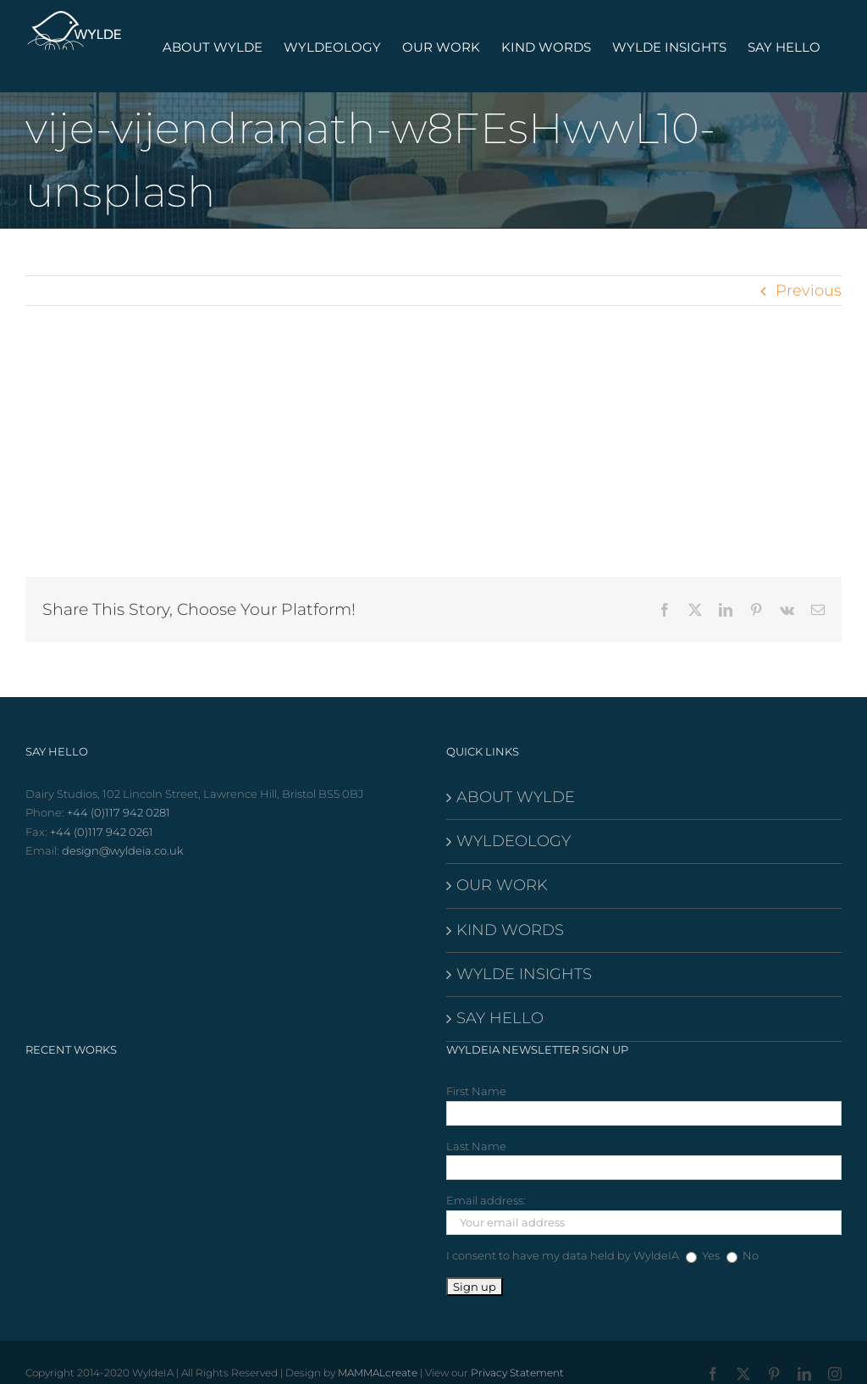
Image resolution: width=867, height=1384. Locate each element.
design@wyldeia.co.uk (123, 850)
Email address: (486, 1200)
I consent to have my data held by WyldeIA (562, 1255)
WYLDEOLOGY (513, 841)
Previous (809, 290)
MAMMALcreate (377, 1372)
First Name (476, 1091)
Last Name (476, 1146)
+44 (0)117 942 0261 (101, 832)
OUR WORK (502, 885)
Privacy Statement (517, 1372)
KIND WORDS (510, 930)
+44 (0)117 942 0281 (118, 812)
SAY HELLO (500, 1018)
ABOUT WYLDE (515, 797)
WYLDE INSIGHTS (524, 974)
